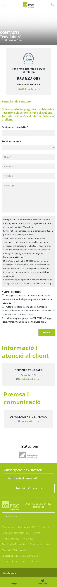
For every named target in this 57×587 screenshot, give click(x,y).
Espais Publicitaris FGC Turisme (21, 533)
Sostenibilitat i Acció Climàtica (20, 555)
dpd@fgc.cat (18, 257)
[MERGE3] (28, 176)
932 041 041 (54, 5)
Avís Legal (28, 538)
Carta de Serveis (30, 561)
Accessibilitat (10, 561)
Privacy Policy (9, 321)
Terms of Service (31, 321)
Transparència (10, 538)
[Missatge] (28, 197)
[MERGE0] (28, 166)
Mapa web (8, 527)
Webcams (42, 582)
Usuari (14, 582)
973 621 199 (28, 374)
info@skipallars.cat (28, 89)
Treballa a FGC (26, 527)
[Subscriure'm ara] (28, 488)
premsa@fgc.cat (28, 421)
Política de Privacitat (14, 544)
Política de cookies (40, 544)
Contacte (43, 527)
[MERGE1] (28, 157)
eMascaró (13, 573)
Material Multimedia (14, 550)
